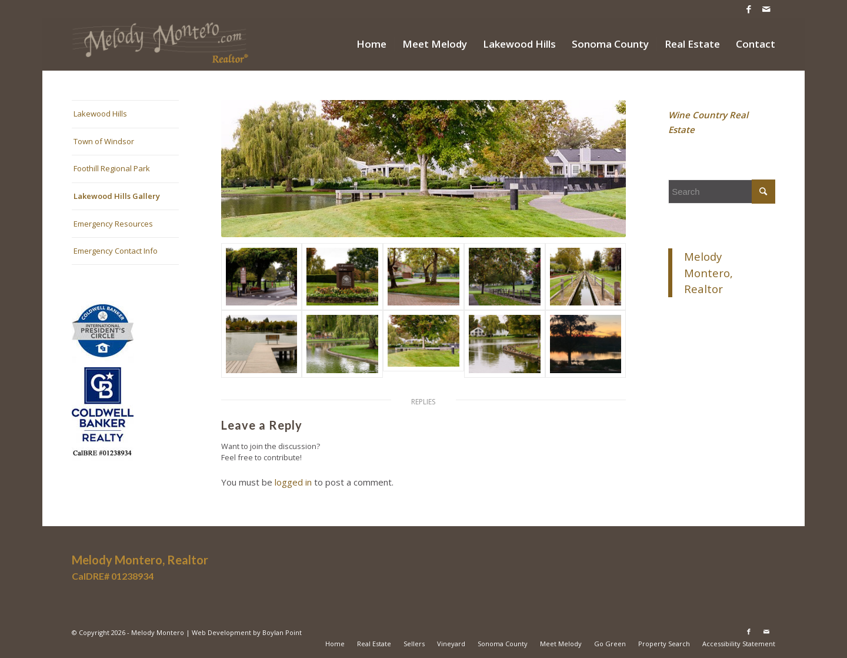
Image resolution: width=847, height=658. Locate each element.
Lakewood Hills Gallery (117, 196)
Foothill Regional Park (112, 168)
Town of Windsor (104, 141)
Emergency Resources (113, 223)
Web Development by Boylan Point (247, 632)
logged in (293, 482)
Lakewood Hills (100, 113)
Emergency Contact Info (116, 250)
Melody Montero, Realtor (708, 273)
